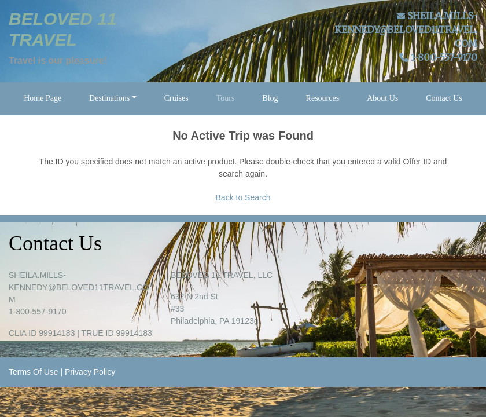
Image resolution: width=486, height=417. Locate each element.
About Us (382, 98)
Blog (270, 98)
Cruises (176, 98)
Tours (225, 98)
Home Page (42, 98)
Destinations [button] (109, 98)
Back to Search (243, 197)
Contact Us (444, 98)
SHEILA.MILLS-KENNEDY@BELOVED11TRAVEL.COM (405, 29)
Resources (323, 98)
